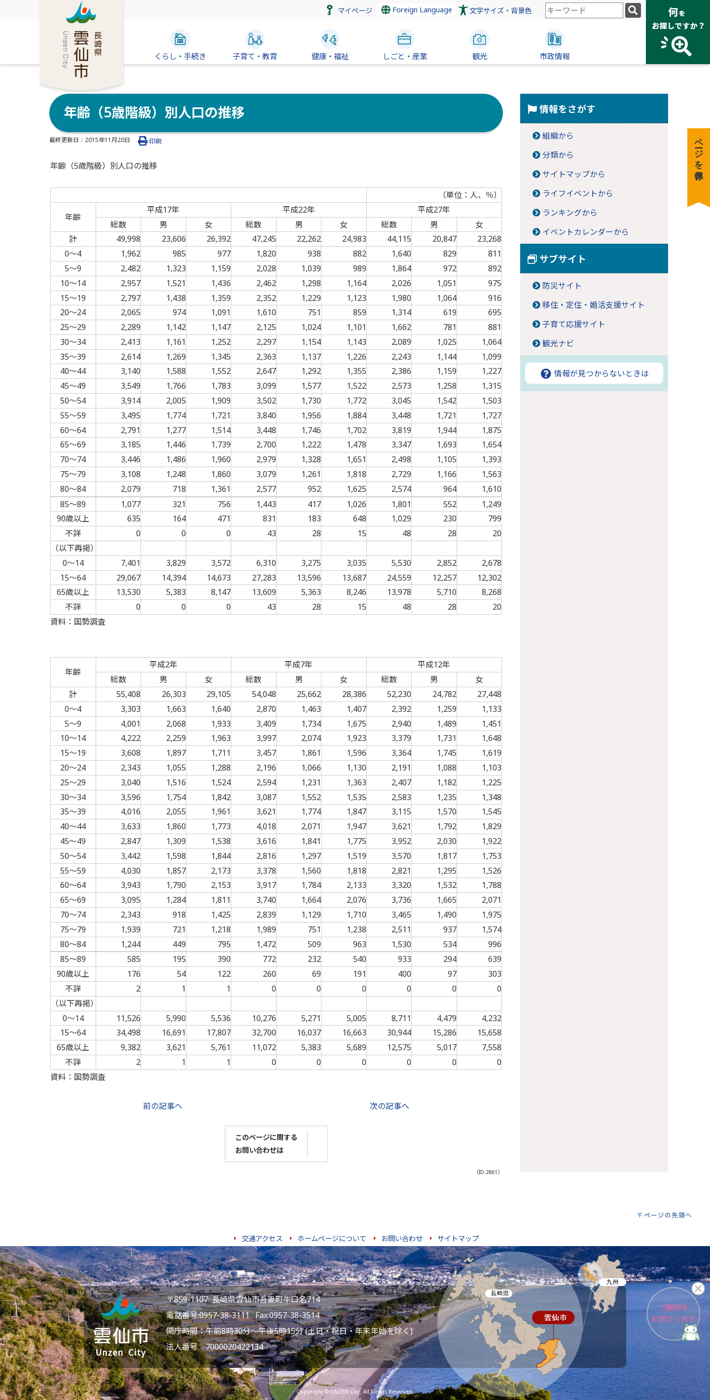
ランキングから (570, 212)
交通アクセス (262, 1238)
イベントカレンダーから (585, 231)
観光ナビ (558, 343)
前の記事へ (162, 1106)
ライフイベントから (577, 193)
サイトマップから (573, 174)
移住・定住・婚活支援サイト (593, 304)
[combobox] (584, 10)
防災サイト (562, 285)
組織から (558, 135)
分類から (558, 154)
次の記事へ (389, 1106)
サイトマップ (458, 1238)
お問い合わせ (402, 1238)
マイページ (355, 10)
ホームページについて (331, 1238)
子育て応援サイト (573, 324)
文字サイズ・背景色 (500, 10)
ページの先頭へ (668, 1215)
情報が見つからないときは (594, 373)
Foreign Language (416, 9)
